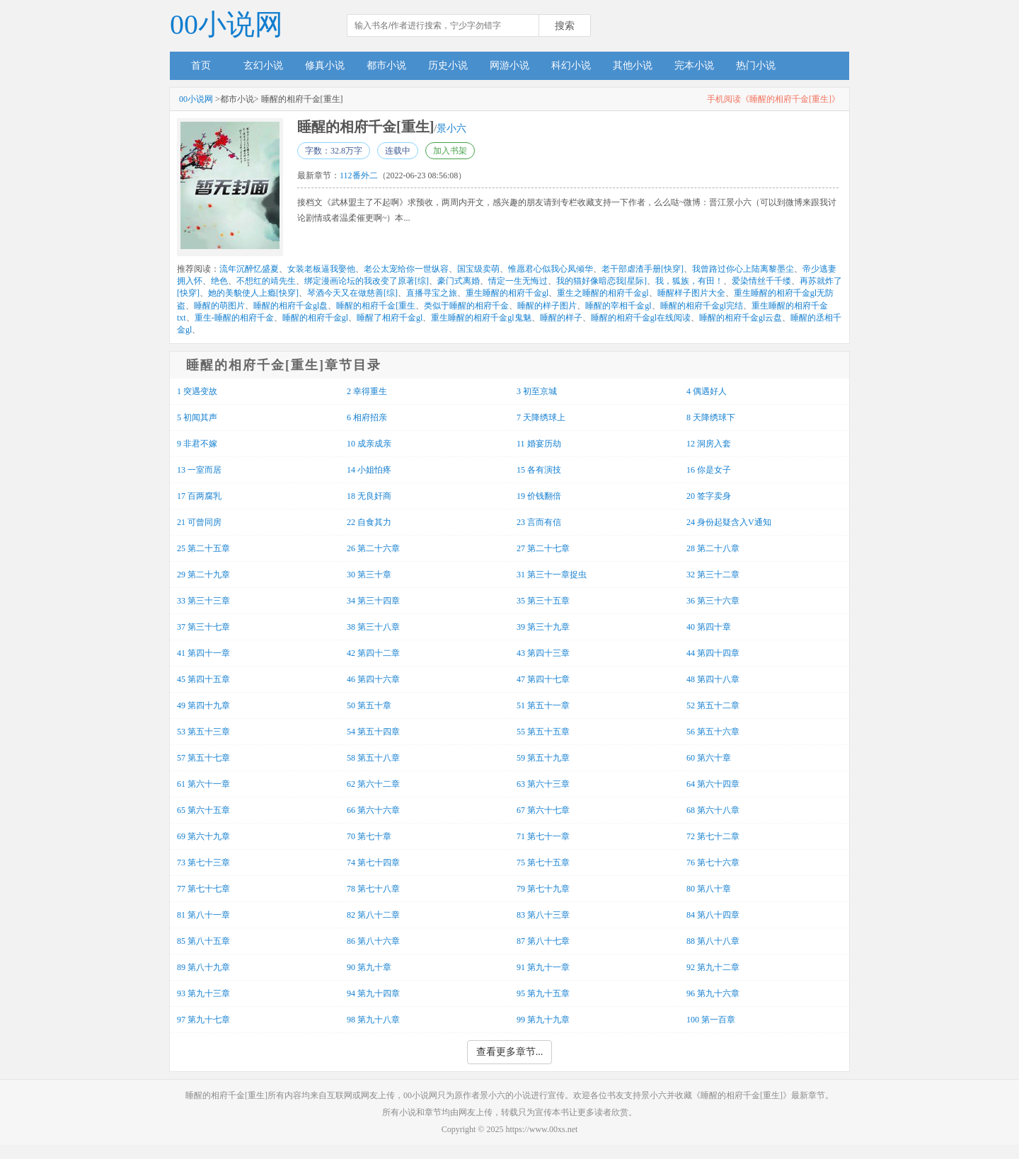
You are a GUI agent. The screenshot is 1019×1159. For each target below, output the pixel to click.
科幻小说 (571, 65)
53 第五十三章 (203, 732)
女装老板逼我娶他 (321, 269)
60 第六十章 (708, 758)
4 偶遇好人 (706, 391)
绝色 (219, 281)
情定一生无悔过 (518, 281)
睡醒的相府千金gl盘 (290, 306)
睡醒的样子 (561, 318)
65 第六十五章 (203, 810)
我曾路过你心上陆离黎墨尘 (743, 269)
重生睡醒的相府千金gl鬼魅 (481, 318)
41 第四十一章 (203, 653)
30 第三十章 (369, 575)
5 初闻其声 (197, 417)
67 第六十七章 (543, 810)
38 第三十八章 (373, 627)
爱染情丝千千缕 (761, 281)
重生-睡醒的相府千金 (234, 318)
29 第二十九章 (203, 575)
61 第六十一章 (203, 784)
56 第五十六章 (712, 732)
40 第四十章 (708, 627)
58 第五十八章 (373, 758)
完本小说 (694, 65)
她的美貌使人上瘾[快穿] (253, 293)
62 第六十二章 (373, 784)
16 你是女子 (708, 470)
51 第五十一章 (543, 705)
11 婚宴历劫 (539, 444)
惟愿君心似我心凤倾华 (550, 269)
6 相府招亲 (367, 417)
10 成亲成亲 (369, 444)
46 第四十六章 (373, 679)
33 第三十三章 (203, 601)
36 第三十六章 (712, 601)
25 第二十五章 (203, 548)
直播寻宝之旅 (431, 293)
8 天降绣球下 (710, 417)
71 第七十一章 (543, 836)
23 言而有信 (539, 522)
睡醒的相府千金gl (315, 318)
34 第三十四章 (373, 601)
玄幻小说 (263, 65)
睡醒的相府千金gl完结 (701, 306)
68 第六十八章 (712, 810)
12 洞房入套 (708, 444)
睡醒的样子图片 (547, 306)
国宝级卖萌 (478, 269)
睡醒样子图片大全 (691, 293)
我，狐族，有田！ (689, 281)
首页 (201, 65)
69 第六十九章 (203, 836)
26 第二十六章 (373, 548)
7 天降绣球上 (541, 417)
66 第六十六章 (373, 810)
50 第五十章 (369, 705)
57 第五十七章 (203, 758)
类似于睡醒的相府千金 (466, 306)
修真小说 (325, 65)
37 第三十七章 (203, 627)
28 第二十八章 (712, 548)
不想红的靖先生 (266, 281)
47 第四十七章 (543, 679)
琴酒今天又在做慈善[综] (352, 293)
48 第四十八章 (712, 679)
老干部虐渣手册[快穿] (642, 269)
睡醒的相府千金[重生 (375, 306)
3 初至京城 (537, 391)
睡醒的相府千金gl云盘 (740, 318)
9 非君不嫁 (197, 444)
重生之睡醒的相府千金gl (602, 293)
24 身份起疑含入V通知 (728, 522)
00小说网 (226, 24)
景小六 (451, 128)
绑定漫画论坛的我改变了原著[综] (366, 281)
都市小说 (386, 65)
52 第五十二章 (712, 705)
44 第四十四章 (712, 653)
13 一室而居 (199, 470)
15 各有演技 (539, 470)
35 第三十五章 (543, 601)
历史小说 (448, 65)
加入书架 (450, 151)
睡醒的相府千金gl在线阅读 (641, 318)
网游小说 (509, 65)
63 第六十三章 (543, 784)
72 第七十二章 (712, 836)
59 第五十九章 (543, 758)
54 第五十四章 (373, 732)
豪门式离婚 (458, 281)
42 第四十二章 (373, 653)
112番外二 (359, 175)
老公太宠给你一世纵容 (406, 269)
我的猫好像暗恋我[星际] (601, 281)
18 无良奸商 (369, 496)
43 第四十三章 (543, 653)
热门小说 (756, 65)
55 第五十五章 (543, 732)
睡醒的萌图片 (219, 306)
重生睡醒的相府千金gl (507, 293)
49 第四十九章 (203, 705)
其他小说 (632, 65)
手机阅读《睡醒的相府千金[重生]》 (773, 99)
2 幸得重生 (367, 391)
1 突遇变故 (197, 391)
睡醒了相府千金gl (389, 318)
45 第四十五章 (203, 679)
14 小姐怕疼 (369, 470)
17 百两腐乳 (199, 496)
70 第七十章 (369, 836)
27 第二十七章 (543, 548)
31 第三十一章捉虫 (552, 575)
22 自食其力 (369, 522)
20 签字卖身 (708, 496)
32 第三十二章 (712, 575)
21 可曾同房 (199, 522)
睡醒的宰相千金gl (618, 306)
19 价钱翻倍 (539, 496)
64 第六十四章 (712, 784)
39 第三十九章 (543, 627)
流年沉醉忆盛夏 (249, 269)
